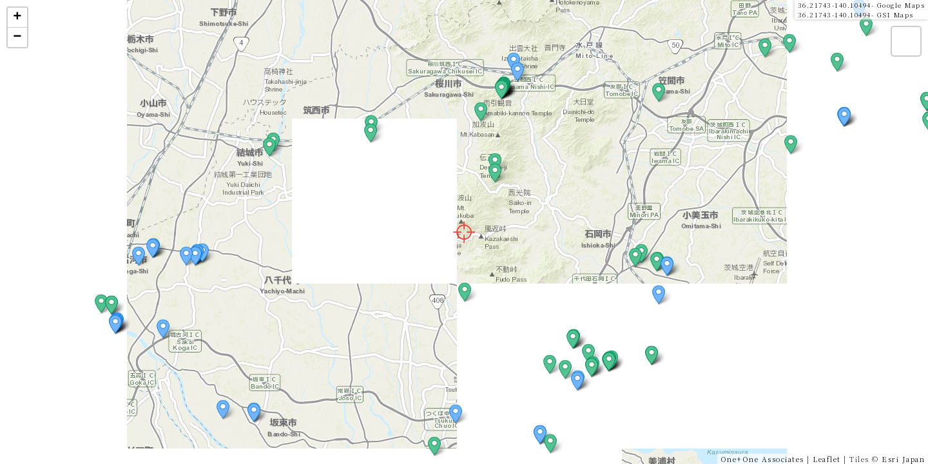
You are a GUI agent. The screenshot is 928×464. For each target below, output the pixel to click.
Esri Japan (903, 459)
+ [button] (18, 17)
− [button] (18, 37)
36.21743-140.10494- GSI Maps (856, 14)
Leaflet (827, 459)
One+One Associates (762, 459)
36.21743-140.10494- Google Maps (861, 5)
